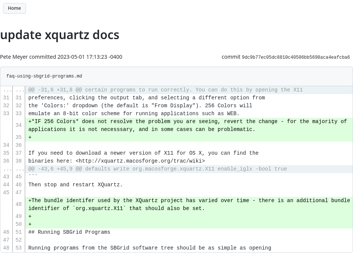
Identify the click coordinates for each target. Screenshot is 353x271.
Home (14, 8)
